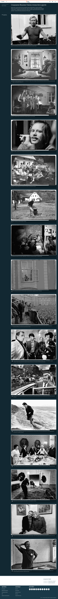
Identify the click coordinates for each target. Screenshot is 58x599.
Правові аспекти (18, 592)
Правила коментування (5, 595)
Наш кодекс (17, 590)
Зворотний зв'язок (18, 595)
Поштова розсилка (5, 592)
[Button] (4, 15)
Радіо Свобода (4, 5)
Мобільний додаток (5, 590)
